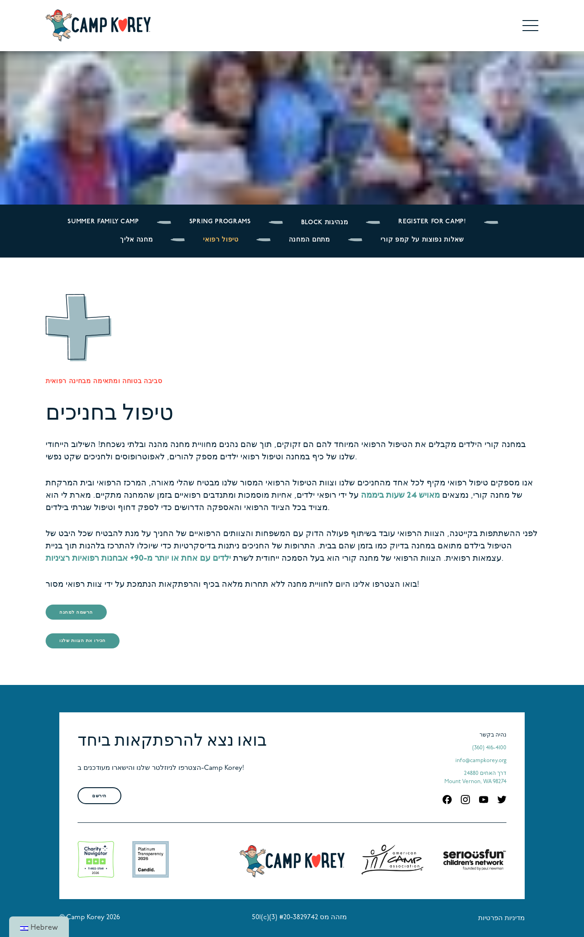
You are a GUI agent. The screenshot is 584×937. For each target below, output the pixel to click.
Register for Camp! (432, 222)
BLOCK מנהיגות (325, 223)
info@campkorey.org (480, 760)
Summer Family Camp (103, 222)
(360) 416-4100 (489, 748)
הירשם (99, 796)
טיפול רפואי (220, 240)
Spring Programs (220, 222)
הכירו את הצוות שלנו (82, 640)
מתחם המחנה (309, 240)
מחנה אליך (136, 240)
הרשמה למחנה (76, 612)
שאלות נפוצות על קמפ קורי (422, 240)
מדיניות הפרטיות (501, 918)
